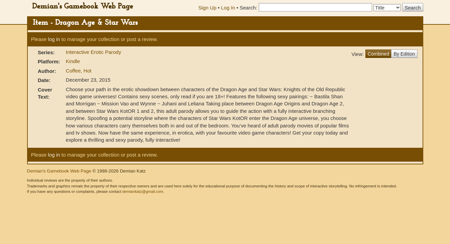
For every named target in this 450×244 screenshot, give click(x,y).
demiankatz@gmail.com (142, 191)
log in (54, 39)
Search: (248, 8)
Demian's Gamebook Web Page (82, 7)
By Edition (404, 54)
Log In (228, 8)
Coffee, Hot (78, 71)
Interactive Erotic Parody (93, 52)
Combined (378, 54)
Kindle (73, 61)
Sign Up (207, 8)
